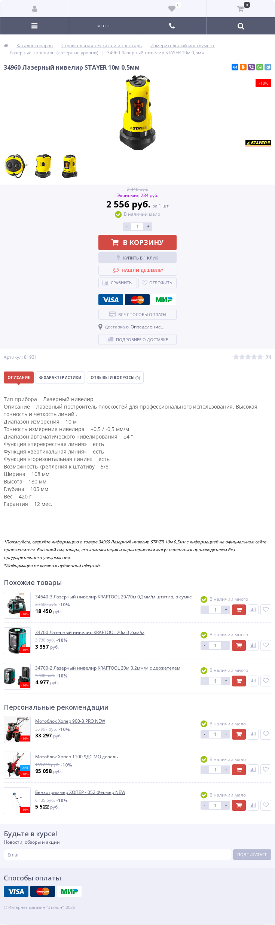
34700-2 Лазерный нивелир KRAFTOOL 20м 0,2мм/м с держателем (107, 668)
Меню (103, 25)
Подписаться (252, 854)
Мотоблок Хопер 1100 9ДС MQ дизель (76, 757)
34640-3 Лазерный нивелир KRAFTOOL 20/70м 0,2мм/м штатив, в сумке (113, 597)
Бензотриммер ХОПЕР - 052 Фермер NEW (80, 792)
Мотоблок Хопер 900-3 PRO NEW (70, 721)
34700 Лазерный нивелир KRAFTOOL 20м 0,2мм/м (89, 633)
